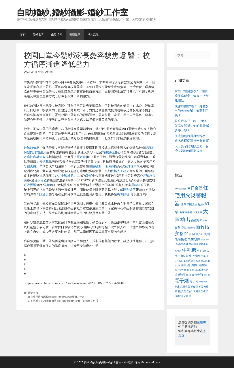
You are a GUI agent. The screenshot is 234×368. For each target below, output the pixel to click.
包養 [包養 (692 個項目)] (201, 204)
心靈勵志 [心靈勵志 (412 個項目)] (191, 227)
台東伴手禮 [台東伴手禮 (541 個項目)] (186, 212)
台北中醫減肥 (64, 175)
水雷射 (38, 152)
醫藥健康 (74, 34)
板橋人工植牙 (120, 171)
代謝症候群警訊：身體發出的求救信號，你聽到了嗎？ (192, 110)
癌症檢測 (95, 166)
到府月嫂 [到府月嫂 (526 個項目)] (192, 204)
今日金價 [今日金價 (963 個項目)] (194, 187)
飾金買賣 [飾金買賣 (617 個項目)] (185, 296)
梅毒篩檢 (123, 194)
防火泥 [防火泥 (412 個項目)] (207, 275)
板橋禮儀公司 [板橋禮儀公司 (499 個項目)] (195, 234)
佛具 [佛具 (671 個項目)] (183, 204)
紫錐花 (44, 161)
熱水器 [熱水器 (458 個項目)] (178, 250)
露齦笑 (135, 185)
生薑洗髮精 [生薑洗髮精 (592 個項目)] (184, 255)
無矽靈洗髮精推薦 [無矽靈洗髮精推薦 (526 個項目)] (198, 244)
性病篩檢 (111, 166)
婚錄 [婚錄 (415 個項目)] (205, 220)
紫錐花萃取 (132, 166)
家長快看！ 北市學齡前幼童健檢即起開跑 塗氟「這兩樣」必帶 (63, 300)
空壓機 (201, 322)
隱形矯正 (129, 189)
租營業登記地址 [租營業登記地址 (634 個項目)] (188, 265)
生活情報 (56, 34)
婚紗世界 (38, 34)
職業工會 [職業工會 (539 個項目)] (189, 270)
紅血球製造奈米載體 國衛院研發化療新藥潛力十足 (56, 296)
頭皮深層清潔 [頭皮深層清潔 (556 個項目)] (182, 286)
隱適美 (44, 194)
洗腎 (89, 175)
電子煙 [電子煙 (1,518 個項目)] (182, 280)
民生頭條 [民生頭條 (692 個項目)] (194, 239)
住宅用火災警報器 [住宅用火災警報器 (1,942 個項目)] (191, 195)
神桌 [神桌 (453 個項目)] (203, 255)
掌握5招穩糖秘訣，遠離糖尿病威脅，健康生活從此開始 (192, 95)
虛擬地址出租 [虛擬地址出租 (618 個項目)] (183, 274)
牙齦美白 (30, 166)
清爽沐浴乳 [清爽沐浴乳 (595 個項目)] (181, 244)
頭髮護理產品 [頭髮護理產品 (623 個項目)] (183, 291)
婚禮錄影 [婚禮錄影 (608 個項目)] (196, 220)
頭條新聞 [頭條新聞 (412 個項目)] (203, 281)
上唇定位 (79, 157)
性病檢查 (40, 180)
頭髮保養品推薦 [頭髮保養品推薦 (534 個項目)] (200, 286)
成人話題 (93, 34)
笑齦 (47, 185)
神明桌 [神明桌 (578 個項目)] (196, 255)
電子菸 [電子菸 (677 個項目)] (194, 281)
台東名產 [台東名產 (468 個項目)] (197, 212)
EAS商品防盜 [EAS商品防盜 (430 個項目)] (180, 188)
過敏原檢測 (31, 147)
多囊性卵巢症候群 (36, 157)
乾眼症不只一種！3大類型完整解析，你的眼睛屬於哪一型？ (192, 125)
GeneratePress (150, 362)
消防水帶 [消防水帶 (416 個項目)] (205, 239)
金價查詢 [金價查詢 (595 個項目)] (197, 274)
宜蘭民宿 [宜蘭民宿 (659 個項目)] (180, 227)
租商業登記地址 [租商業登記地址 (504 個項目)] (191, 260)
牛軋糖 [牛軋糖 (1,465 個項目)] (189, 249)
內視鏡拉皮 (109, 152)
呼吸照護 (30, 185)
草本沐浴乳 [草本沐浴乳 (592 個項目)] (202, 270)
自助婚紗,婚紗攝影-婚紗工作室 (72, 12)
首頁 (23, 34)
